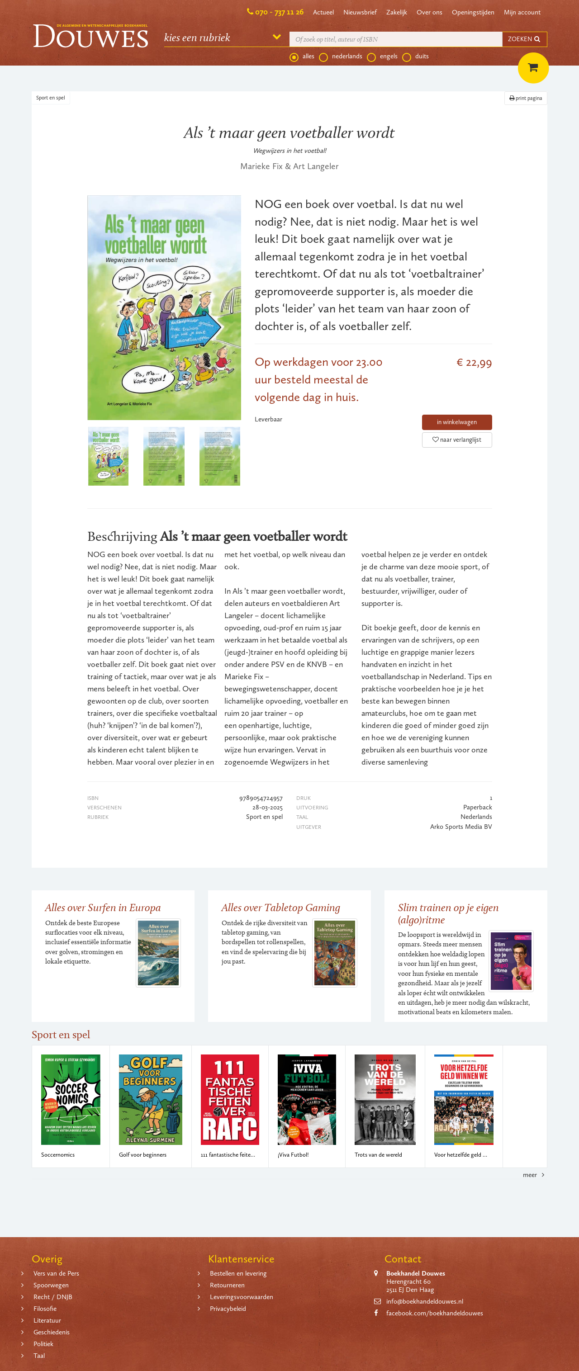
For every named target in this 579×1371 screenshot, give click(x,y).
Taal (39, 1356)
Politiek (43, 1344)
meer (535, 1175)
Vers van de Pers (56, 1273)
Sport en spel (50, 98)
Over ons (429, 12)
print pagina (525, 98)
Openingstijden (473, 12)
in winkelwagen (457, 422)
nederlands (340, 56)
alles (302, 56)
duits (415, 56)
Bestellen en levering (238, 1273)
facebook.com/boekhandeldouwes (434, 1313)
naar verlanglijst (456, 440)
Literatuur (47, 1320)
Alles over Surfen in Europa (103, 907)
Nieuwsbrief (360, 12)
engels (382, 56)
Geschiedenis (51, 1332)
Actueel (323, 12)
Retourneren (227, 1285)
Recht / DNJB (52, 1297)
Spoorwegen (51, 1285)
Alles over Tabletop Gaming (281, 907)
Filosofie (45, 1309)
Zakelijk (396, 12)
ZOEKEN (524, 39)
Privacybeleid (228, 1309)
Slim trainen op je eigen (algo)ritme (448, 913)
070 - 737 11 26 (279, 11)
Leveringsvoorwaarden (241, 1297)
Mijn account (522, 12)
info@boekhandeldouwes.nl (424, 1301)
